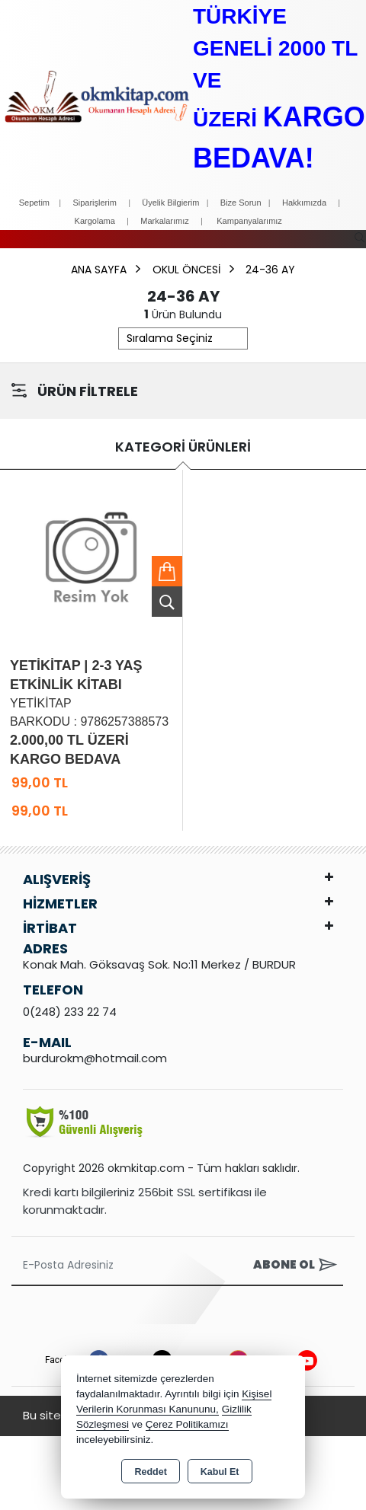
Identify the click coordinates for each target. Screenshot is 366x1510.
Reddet (150, 1472)
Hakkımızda (304, 202)
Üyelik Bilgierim (170, 202)
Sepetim (34, 202)
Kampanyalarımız (249, 220)
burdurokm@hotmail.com (95, 1058)
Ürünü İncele (167, 601)
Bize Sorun (242, 202)
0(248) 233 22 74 (70, 1012)
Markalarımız (164, 220)
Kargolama (95, 220)
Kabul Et (220, 1472)
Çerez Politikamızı (187, 1424)
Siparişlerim (94, 202)
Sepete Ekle (167, 571)
